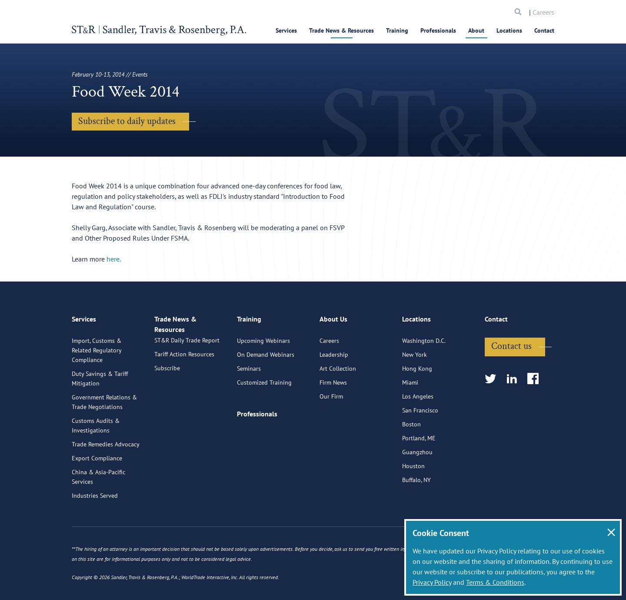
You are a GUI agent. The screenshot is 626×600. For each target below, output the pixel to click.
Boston (411, 420)
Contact (544, 30)
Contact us (511, 341)
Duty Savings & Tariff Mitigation (100, 374)
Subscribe (167, 373)
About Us (333, 318)
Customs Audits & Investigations (96, 421)
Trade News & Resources (341, 30)
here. (114, 259)
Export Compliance (97, 454)
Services (286, 30)
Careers (543, 12)
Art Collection (338, 364)
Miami (410, 378)
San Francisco (420, 406)
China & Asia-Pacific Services (98, 472)
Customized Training (264, 378)
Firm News (333, 378)
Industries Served (95, 491)
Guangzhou (417, 448)
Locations (509, 30)
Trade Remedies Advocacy (106, 440)
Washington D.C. (424, 336)
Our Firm (331, 392)
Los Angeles (417, 392)
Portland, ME (419, 434)
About (476, 30)
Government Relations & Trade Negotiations (104, 397)
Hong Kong (417, 364)
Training (397, 30)
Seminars (249, 364)
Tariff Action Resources (184, 359)
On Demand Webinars (265, 350)
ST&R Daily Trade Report (187, 345)
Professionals (438, 30)
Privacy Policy (432, 582)
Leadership (334, 350)
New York (414, 350)
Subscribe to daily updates (127, 121)
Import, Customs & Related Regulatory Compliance (96, 345)
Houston (413, 462)
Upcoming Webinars (263, 336)
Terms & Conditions (495, 582)
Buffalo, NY (416, 475)
